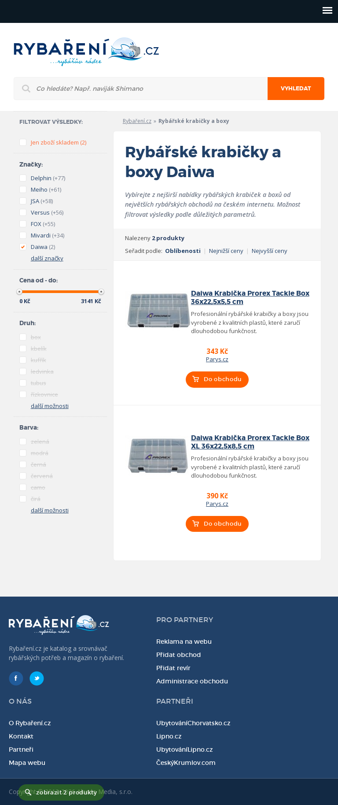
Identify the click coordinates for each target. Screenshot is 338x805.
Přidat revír (173, 668)
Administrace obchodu (192, 681)
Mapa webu (27, 763)
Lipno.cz (169, 736)
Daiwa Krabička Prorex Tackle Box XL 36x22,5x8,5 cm (250, 442)
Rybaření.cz (137, 121)
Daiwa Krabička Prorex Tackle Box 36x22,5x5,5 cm (250, 297)
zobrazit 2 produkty (66, 792)
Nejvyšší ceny (269, 251)
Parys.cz (217, 359)
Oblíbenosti (183, 251)
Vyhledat (296, 88)
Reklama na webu (184, 641)
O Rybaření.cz (30, 723)
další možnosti (50, 406)
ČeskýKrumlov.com (186, 763)
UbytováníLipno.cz (184, 749)
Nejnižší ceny (226, 251)
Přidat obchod (178, 655)
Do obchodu (223, 379)
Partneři (21, 749)
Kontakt (21, 736)
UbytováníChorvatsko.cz (193, 723)
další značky (47, 258)
